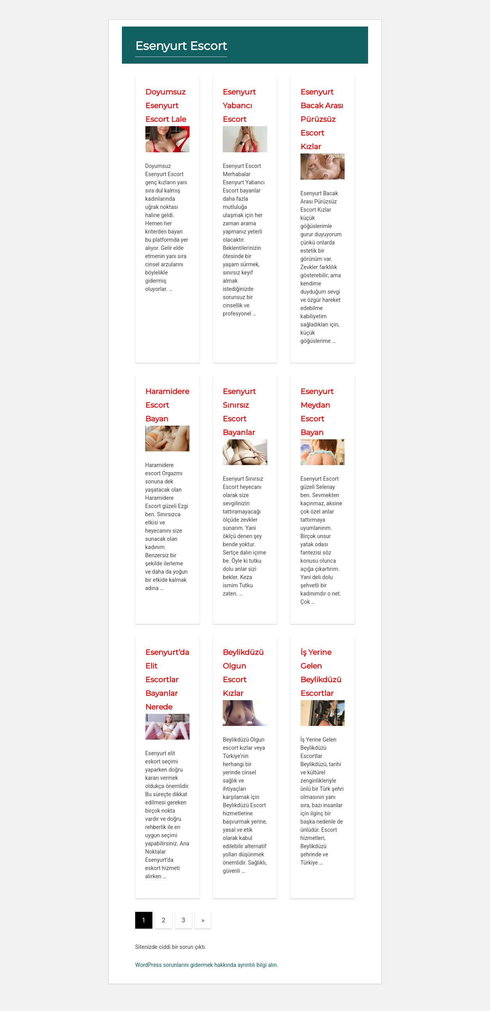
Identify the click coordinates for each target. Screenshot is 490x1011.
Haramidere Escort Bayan (166, 418)
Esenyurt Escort (184, 45)
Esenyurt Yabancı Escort (240, 105)
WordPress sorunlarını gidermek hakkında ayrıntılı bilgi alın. (206, 978)
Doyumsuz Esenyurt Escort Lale (166, 105)
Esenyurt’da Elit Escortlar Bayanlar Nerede (166, 693)
